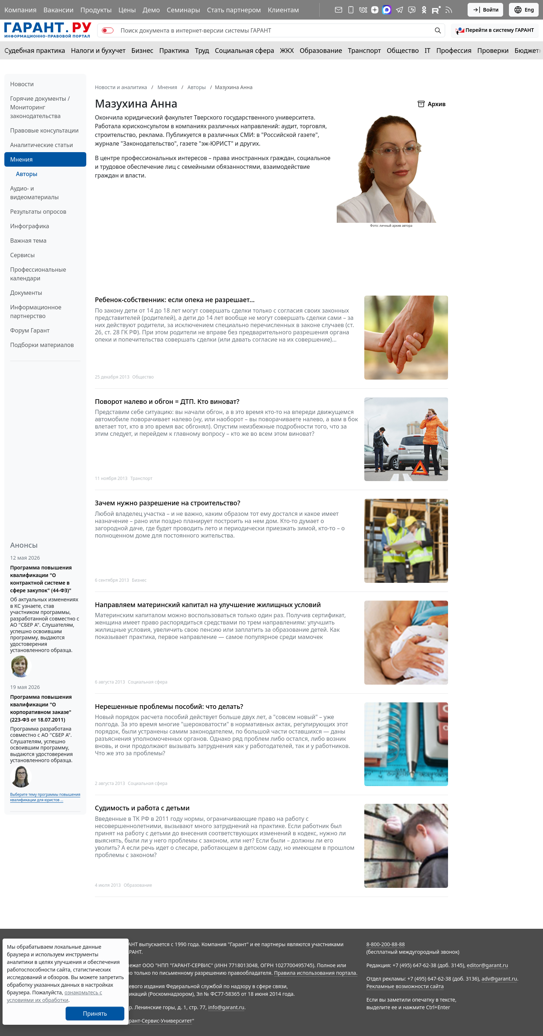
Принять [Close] (95, 1014)
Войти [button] (485, 9)
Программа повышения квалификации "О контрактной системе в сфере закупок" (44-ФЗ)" (41, 579)
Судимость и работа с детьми (142, 808)
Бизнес (142, 50)
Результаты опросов (38, 212)
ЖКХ (287, 50)
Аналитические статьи (41, 145)
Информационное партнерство (35, 311)
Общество (403, 50)
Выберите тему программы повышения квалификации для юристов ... (45, 797)
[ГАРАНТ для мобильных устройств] (351, 9)
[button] (495, 30)
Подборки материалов (42, 345)
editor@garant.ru (487, 965)
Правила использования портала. (315, 972)
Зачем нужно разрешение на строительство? (167, 503)
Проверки (493, 50)
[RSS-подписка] (448, 9)
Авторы (26, 174)
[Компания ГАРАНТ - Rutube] (436, 9)
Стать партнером (234, 9)
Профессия (454, 50)
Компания (20, 9)
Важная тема (28, 241)
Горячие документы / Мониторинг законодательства (40, 107)
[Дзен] (374, 9)
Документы (26, 293)
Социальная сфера (244, 50)
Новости (22, 84)
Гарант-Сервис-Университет (158, 1020)
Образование (321, 50)
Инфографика (29, 226)
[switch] (107, 30)
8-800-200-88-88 (385, 944)
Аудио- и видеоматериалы (34, 192)
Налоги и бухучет (98, 50)
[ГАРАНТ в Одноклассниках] (424, 9)
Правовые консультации (44, 130)
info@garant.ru (226, 1007)
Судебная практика (34, 50)
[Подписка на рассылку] (338, 9)
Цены (127, 9)
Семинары (183, 9)
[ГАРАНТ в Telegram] (399, 9)
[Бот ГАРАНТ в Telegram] (411, 9)
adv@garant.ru (499, 978)
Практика (174, 50)
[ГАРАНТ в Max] (386, 9)
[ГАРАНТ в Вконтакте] (363, 9)
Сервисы (22, 255)
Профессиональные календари (38, 274)
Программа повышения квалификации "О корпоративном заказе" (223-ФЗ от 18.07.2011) (41, 708)
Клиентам (283, 9)
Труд (202, 50)
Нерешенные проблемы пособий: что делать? (169, 706)
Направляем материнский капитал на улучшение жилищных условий (208, 605)
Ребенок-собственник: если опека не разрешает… (175, 300)
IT (428, 50)
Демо (151, 9)
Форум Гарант (30, 330)
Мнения (21, 159)
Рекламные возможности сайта (405, 986)
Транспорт (364, 50)
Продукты (96, 9)
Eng (524, 9)
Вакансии (58, 9)
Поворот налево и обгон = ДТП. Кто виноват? (167, 401)
